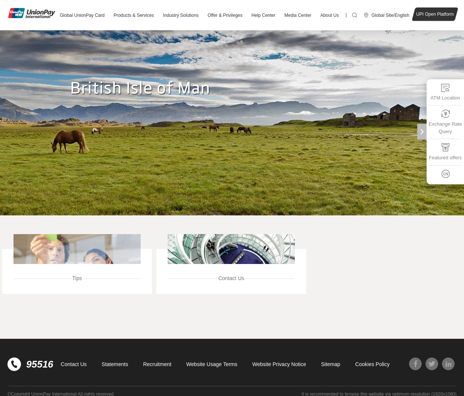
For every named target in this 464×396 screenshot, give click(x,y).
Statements (115, 364)
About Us (329, 15)
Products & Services (133, 15)
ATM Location (445, 92)
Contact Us (73, 364)
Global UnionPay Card (82, 15)
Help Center (263, 15)
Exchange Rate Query (445, 121)
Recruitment (157, 364)
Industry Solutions (180, 15)
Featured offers (445, 151)
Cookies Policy (372, 364)
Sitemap (330, 364)
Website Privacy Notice (279, 364)
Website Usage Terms (211, 364)
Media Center (297, 15)
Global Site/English (390, 15)
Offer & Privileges (225, 15)
